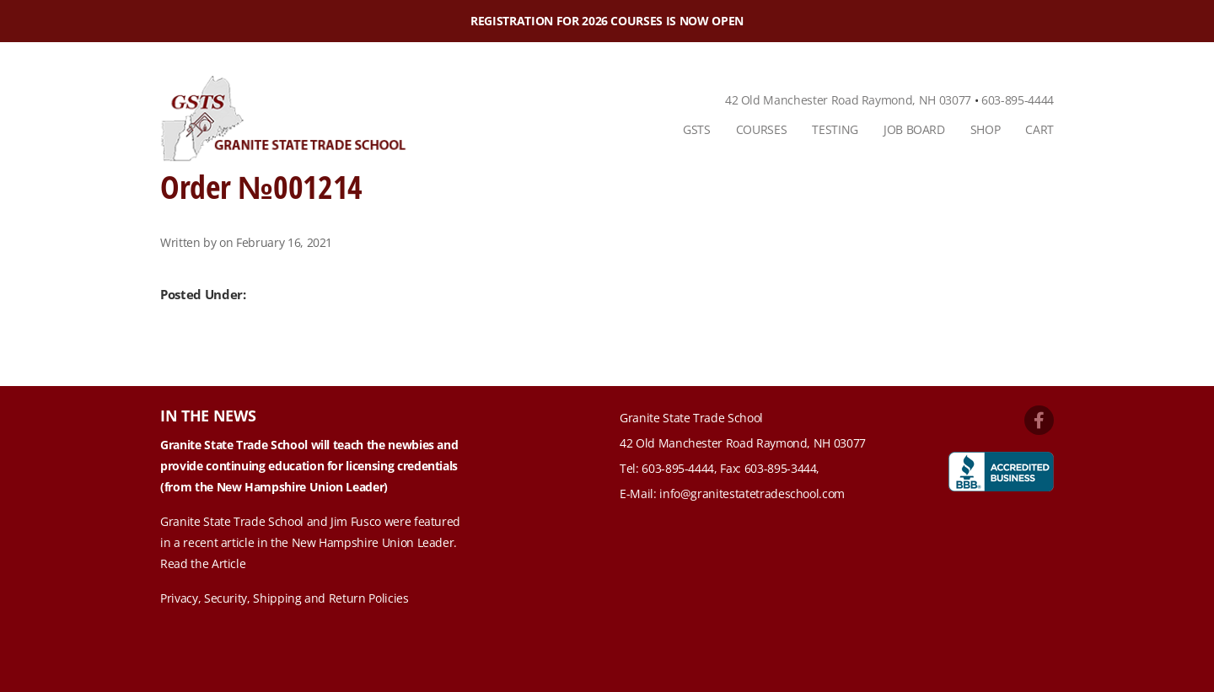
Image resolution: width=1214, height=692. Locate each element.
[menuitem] (696, 130)
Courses (761, 129)
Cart (1039, 129)
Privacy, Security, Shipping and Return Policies (284, 598)
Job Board (914, 129)
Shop (985, 129)
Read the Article (202, 563)
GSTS (697, 129)
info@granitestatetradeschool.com (752, 493)
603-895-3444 (780, 468)
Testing (835, 129)
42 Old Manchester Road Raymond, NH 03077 (848, 100)
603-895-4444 (1017, 100)
